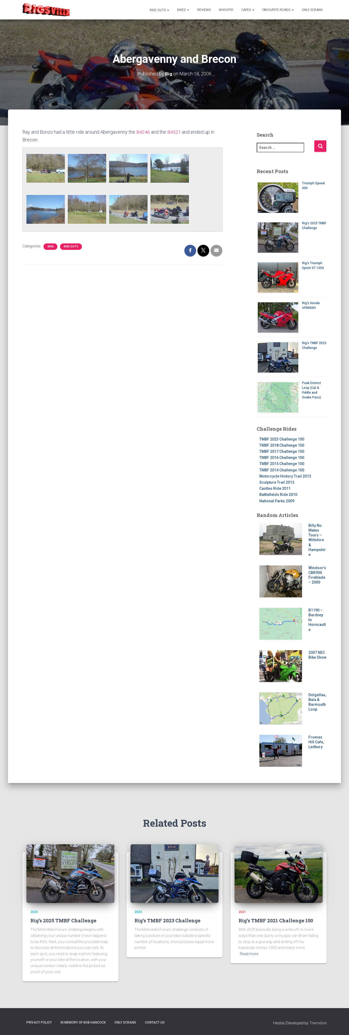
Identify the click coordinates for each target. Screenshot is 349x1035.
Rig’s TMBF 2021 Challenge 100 (276, 920)
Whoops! (226, 10)
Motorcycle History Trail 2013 (285, 476)
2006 (50, 246)
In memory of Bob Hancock (83, 1022)
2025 (34, 912)
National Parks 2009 (276, 501)
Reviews (204, 10)
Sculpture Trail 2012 (276, 482)
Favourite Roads (278, 10)
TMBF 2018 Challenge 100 (281, 445)
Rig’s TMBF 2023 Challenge (167, 920)
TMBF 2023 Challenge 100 (281, 439)
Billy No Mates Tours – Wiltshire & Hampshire (317, 540)
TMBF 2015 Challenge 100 (281, 464)
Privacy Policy (39, 1022)
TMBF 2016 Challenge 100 (281, 457)
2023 (138, 912)
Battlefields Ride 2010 (278, 494)
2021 (242, 912)
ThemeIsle (318, 1023)
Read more (249, 954)
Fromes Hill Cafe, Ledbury (316, 742)
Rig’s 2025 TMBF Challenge (63, 920)
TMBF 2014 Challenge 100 (281, 470)
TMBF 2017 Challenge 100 (281, 451)
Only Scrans (312, 10)
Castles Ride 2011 (275, 488)
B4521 (174, 132)
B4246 (143, 132)
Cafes (247, 10)
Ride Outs (159, 10)
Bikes (183, 10)
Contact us (155, 1022)
